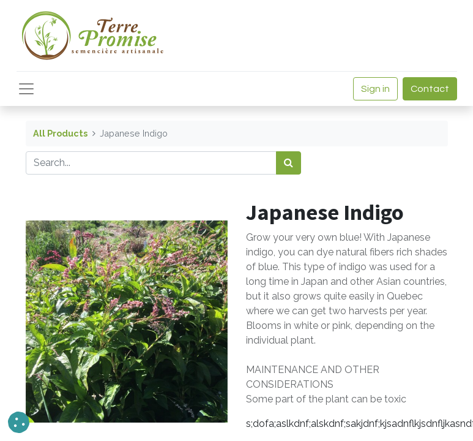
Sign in (375, 89)
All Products (60, 133)
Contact (430, 89)
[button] (18, 422)
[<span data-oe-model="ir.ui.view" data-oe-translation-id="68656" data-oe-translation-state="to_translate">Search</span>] (288, 163)
